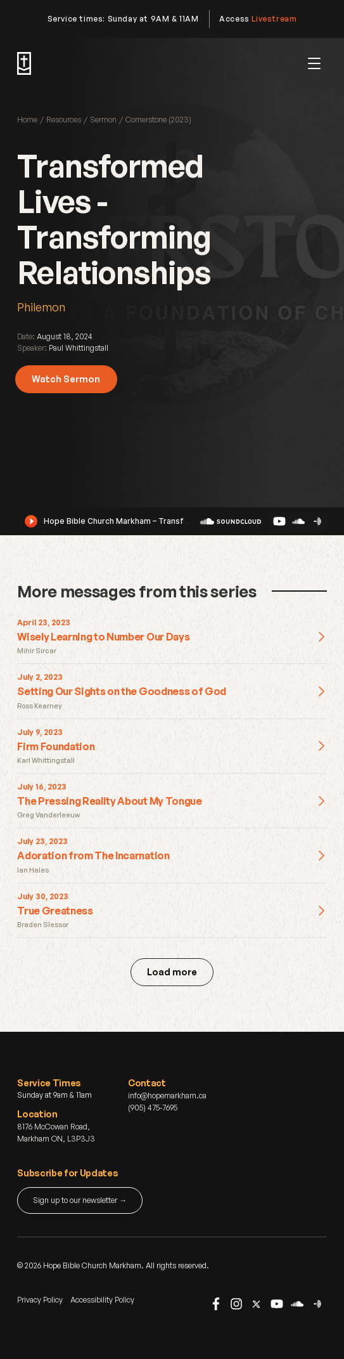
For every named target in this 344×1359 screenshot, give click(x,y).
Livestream (274, 18)
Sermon (103, 119)
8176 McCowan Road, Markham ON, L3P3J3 (56, 1132)
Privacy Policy (40, 1299)
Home (27, 119)
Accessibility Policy (102, 1299)
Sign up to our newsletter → (80, 1200)
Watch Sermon (66, 379)
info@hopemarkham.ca (167, 1095)
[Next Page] (172, 972)
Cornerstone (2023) (158, 119)
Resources (63, 119)
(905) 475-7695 (152, 1107)
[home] (24, 63)
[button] (314, 63)
